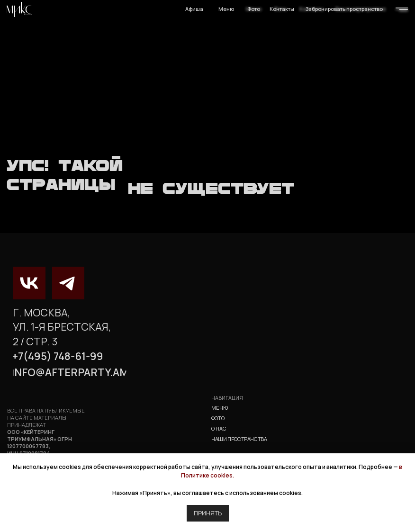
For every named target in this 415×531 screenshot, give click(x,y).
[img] (19, 9)
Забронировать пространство (344, 8)
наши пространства (239, 438)
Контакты (282, 8)
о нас (218, 428)
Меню (226, 8)
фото (218, 418)
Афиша (194, 8)
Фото (253, 8)
